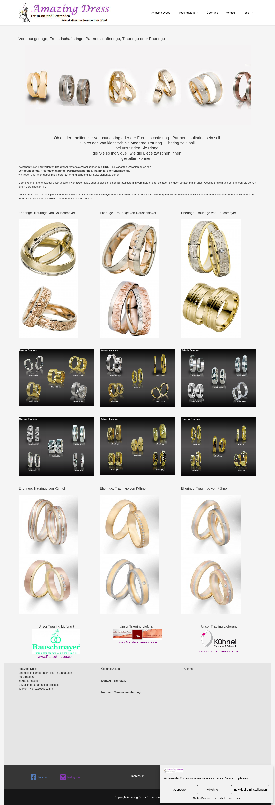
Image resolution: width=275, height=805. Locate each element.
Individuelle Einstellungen (250, 789)
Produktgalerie (195, 13)
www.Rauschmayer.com (56, 656)
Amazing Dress (169, 12)
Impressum (234, 798)
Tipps (248, 13)
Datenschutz (219, 798)
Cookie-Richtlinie (202, 798)
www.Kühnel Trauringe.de (219, 651)
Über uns (217, 12)
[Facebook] (40, 777)
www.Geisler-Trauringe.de (138, 642)
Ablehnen (213, 789)
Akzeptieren (179, 789)
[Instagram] (70, 777)
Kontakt (233, 12)
